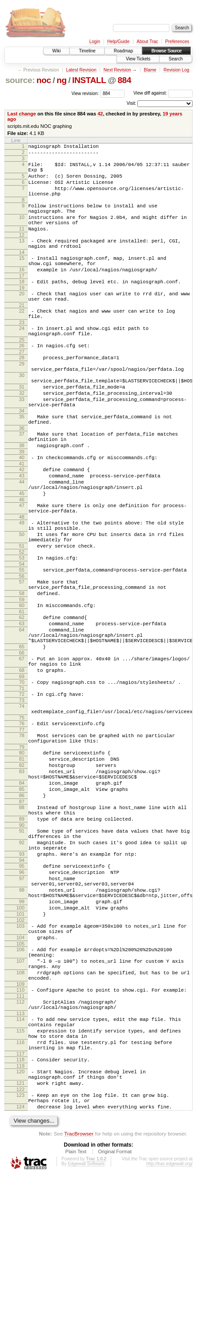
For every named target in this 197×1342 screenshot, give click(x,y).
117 (20, 1211)
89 (21, 932)
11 (21, 244)
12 (21, 252)
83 (21, 875)
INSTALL (89, 80)
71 (21, 780)
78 (21, 832)
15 (21, 278)
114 (20, 1168)
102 (20, 1053)
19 (21, 313)
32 (21, 435)
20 (21, 319)
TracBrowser (78, 1300)
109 (20, 1129)
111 (20, 1142)
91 (21, 945)
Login (94, 41)
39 (21, 505)
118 (20, 1216)
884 (124, 80)
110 (20, 1135)
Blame (150, 69)
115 (20, 1182)
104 (20, 1073)
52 (21, 622)
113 (20, 1162)
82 (21, 867)
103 (20, 1059)
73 (21, 793)
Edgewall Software (86, 1330)
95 (21, 987)
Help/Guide (118, 41)
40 (21, 510)
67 (21, 745)
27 (21, 386)
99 (21, 1030)
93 (21, 974)
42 (100, 113)
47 (21, 566)
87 (21, 912)
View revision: (85, 93)
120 (20, 1230)
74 (21, 799)
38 (21, 497)
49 (21, 586)
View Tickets (138, 58)
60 (21, 682)
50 (21, 601)
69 (21, 767)
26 (21, 378)
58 (21, 669)
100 (20, 1038)
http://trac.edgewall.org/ (169, 1330)
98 (21, 1016)
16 (21, 292)
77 (21, 827)
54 (21, 636)
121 (20, 1244)
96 (21, 994)
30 (21, 414)
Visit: (132, 103)
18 (21, 305)
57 (21, 655)
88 (21, 918)
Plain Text (76, 1318)
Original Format (115, 1318)
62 (21, 696)
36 (21, 477)
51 (21, 615)
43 (21, 531)
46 (21, 561)
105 (20, 1081)
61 (21, 690)
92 (21, 959)
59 (21, 676)
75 (21, 813)
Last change (22, 113)
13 (21, 258)
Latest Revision (81, 69)
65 (21, 732)
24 (21, 358)
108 (20, 1115)
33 (21, 443)
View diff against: (163, 93)
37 (21, 483)
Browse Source (166, 50)
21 (21, 333)
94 (21, 981)
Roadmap (123, 50)
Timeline (87, 50)
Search (176, 58)
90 (21, 939)
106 (20, 1086)
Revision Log (176, 69)
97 (21, 1002)
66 (21, 739)
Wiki (56, 50)
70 (21, 772)
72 (21, 786)
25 (21, 373)
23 (21, 353)
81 (21, 860)
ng (61, 80)
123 (20, 1257)
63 (21, 703)
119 (20, 1224)
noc (43, 80)
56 (21, 649)
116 (20, 1196)
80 (21, 852)
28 (21, 392)
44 (21, 539)
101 (20, 1045)
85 (21, 897)
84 (21, 889)
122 (20, 1252)
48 (21, 581)
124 (20, 1272)
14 (21, 272)
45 (21, 553)
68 (21, 759)
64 (21, 711)
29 (21, 399)
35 (21, 463)
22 (21, 338)
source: (20, 80)
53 (21, 628)
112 (20, 1148)
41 (21, 518)
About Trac (147, 41)
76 (21, 819)
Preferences (177, 41)
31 (21, 428)
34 (21, 457)
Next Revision (117, 69)
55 (21, 641)
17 (21, 299)
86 (21, 904)
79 (21, 847)
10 (21, 230)
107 (20, 1101)
